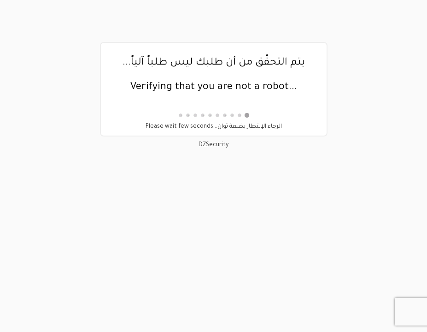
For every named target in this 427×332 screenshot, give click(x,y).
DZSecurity (213, 145)
